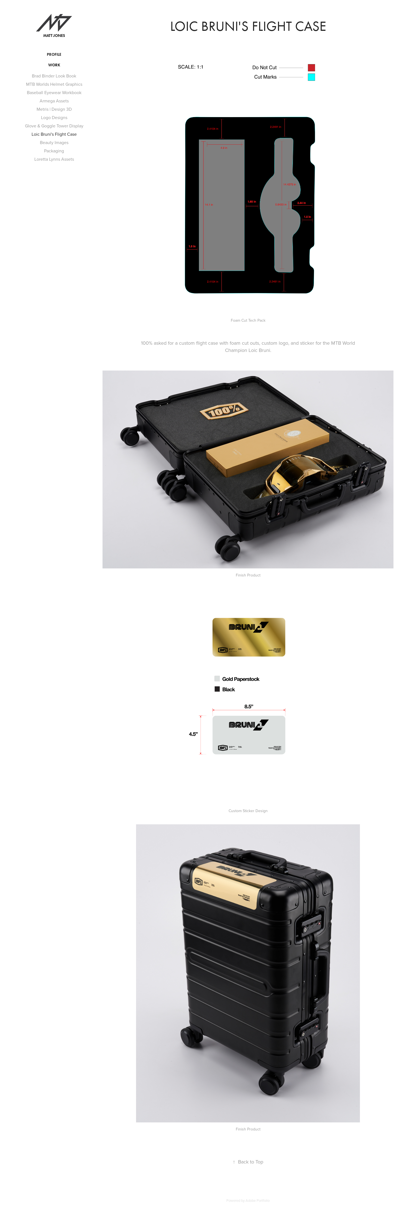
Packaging (54, 151)
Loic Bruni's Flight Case (54, 134)
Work (54, 65)
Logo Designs (54, 117)
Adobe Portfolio (257, 1200)
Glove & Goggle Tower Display (54, 126)
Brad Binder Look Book (54, 76)
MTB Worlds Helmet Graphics (54, 84)
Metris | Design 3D (54, 109)
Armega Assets (54, 101)
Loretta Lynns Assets (54, 159)
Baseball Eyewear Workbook (54, 92)
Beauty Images (54, 142)
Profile (54, 54)
